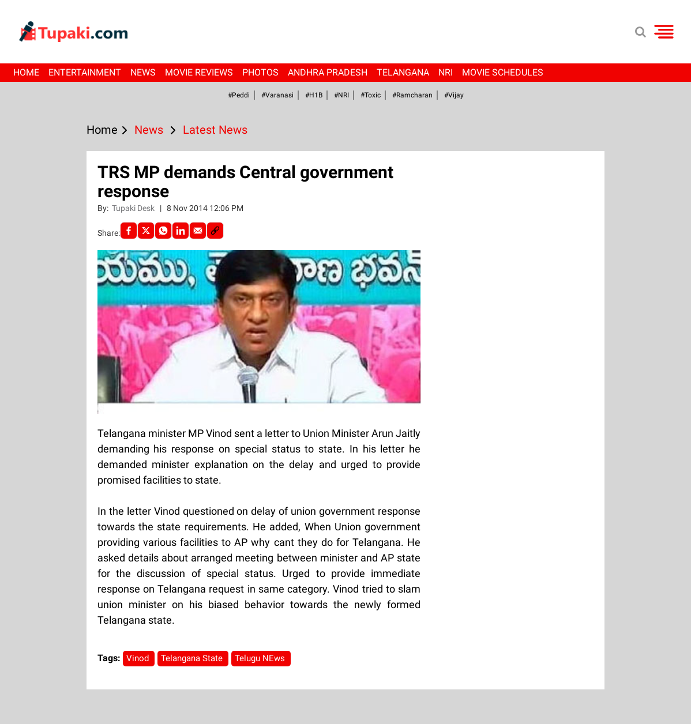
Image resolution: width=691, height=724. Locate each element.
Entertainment (84, 72)
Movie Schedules (502, 72)
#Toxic (370, 95)
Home (26, 72)
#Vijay (454, 95)
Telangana (403, 72)
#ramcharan (412, 95)
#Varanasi (277, 95)
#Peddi (239, 95)
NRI (445, 72)
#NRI (341, 95)
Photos (260, 72)
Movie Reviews (199, 72)
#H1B (313, 95)
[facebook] (128, 230)
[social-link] (215, 230)
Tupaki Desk (134, 208)
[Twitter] (146, 230)
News (143, 72)
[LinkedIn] (180, 230)
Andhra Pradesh (327, 72)
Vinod (138, 658)
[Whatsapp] (163, 230)
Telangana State (193, 658)
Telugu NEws (261, 658)
